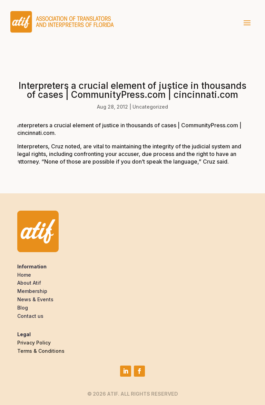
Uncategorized (150, 107)
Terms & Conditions (41, 351)
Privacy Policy (34, 343)
